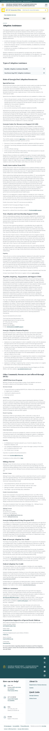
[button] (44, 18)
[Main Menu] (46, 4)
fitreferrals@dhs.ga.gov (35, 210)
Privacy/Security (24, 726)
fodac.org (5, 634)
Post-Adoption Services (10, 15)
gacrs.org (22, 139)
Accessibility (16, 726)
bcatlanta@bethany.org (16, 455)
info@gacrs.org (28, 158)
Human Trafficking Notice (10, 729)
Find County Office (13, 690)
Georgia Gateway (34, 695)
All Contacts (11, 689)
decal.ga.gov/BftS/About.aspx (11, 597)
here (22, 458)
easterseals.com (7, 630)
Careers (31, 687)
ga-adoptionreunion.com (25, 369)
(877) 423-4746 (16, 687)
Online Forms (33, 698)
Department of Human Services (37, 684)
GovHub (44, 726)
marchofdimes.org (8, 639)
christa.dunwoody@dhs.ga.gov (15, 326)
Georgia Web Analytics (23, 729)
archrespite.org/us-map (9, 626)
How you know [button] (26, 1)
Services (6, 18)
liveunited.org (6, 643)
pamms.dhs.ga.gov (23, 600)
